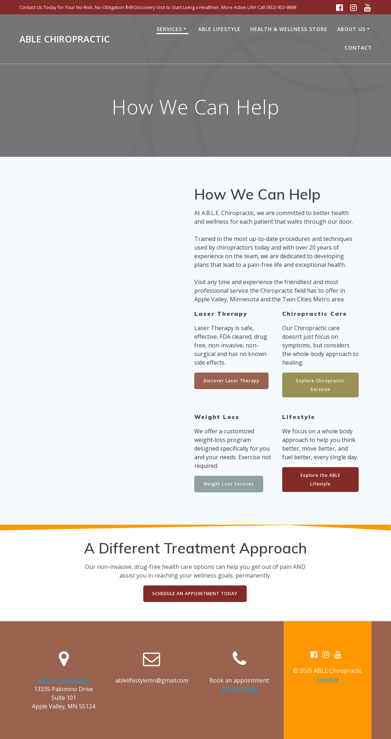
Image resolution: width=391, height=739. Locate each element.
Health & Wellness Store (288, 29)
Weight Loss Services (229, 484)
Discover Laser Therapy (232, 381)
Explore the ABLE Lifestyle (320, 480)
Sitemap (328, 679)
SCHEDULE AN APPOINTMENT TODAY (195, 594)
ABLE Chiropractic (64, 39)
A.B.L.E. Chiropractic (63, 680)
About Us (351, 29)
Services (169, 29)
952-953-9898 (239, 689)
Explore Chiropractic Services (320, 385)
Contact (358, 47)
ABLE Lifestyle (219, 29)
